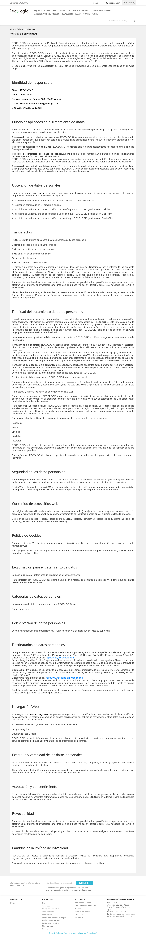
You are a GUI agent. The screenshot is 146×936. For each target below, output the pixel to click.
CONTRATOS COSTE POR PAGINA (73, 10)
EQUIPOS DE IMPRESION (45, 10)
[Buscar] (122, 20)
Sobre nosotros (48, 912)
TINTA (95, 14)
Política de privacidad (50, 909)
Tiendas (45, 929)
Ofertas (12, 903)
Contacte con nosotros (50, 923)
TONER (86, 14)
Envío (44, 903)
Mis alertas (79, 917)
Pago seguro (47, 915)
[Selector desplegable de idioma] (96, 3)
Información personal (83, 903)
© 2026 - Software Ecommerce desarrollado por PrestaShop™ (73, 933)
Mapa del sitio (47, 926)
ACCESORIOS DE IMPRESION (47, 14)
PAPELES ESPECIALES (71, 14)
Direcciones (79, 914)
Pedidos (78, 908)
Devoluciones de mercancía (85, 906)
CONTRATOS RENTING (101, 10)
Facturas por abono (82, 911)
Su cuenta (80, 899)
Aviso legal (46, 906)
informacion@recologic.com (119, 916)
